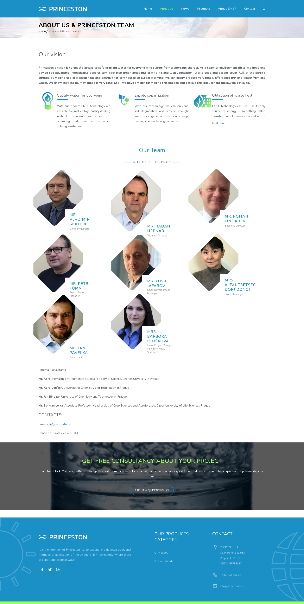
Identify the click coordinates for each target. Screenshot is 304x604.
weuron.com (98, 597)
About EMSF (227, 9)
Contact (249, 9)
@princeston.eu (62, 412)
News (185, 9)
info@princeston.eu (232, 573)
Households (165, 549)
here (222, 123)
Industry (163, 540)
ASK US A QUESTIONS (152, 477)
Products (203, 9)
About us (166, 9)
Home (147, 9)
